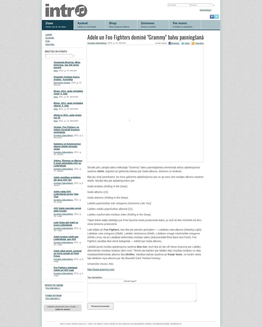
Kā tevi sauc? (130, 281)
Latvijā (48, 34)
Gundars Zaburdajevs (63, 135)
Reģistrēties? (205, 10)
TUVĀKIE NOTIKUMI (53, 295)
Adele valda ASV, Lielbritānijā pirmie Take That (66, 194)
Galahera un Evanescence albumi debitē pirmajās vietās (67, 146)
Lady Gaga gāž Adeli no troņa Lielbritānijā (66, 223)
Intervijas (49, 44)
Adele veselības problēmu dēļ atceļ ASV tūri (67, 178)
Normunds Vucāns (62, 83)
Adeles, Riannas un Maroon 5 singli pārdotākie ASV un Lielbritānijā (68, 163)
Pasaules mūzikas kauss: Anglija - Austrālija (67, 78)
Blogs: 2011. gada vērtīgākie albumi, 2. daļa (68, 104)
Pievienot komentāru (100, 306)
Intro (56, 71)
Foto (47, 41)
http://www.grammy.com (100, 269)
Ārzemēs (49, 38)
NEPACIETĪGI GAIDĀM (54, 285)
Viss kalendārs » (52, 288)
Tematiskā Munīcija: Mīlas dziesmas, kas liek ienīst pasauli (67, 65)
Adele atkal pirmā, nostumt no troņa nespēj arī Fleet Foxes (68, 253)
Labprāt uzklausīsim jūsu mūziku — (62, 308)
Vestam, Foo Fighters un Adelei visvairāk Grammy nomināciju (67, 130)
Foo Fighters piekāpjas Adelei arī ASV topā (66, 268)
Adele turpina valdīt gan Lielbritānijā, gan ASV (66, 238)
